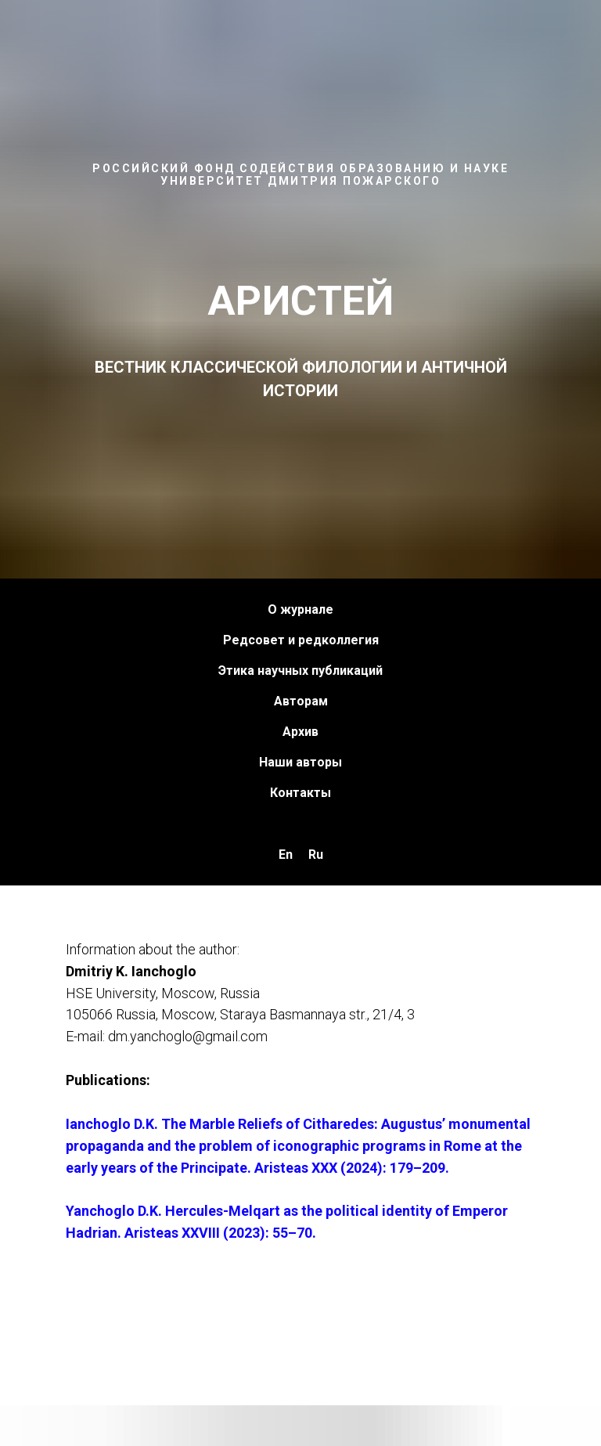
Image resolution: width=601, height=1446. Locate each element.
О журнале (300, 609)
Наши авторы (300, 762)
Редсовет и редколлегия (301, 640)
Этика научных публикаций (300, 670)
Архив (300, 731)
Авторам (301, 701)
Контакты (300, 792)
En (286, 854)
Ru (315, 854)
